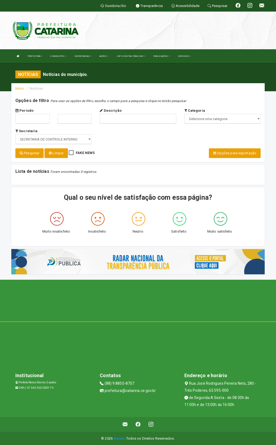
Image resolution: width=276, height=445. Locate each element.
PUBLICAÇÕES (161, 56)
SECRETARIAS (82, 56)
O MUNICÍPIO (58, 56)
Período (24, 110)
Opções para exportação (234, 153)
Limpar (56, 153)
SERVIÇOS (184, 56)
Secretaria (26, 131)
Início (19, 88)
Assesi (119, 438)
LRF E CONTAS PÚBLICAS (131, 56)
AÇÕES (104, 56)
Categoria (194, 110)
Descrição (111, 110)
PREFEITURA (34, 56)
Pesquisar (29, 153)
